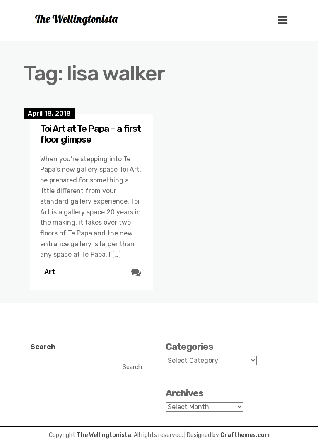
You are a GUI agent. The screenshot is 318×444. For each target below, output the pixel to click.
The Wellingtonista (104, 435)
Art (49, 272)
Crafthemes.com (245, 435)
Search (43, 347)
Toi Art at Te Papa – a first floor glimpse (90, 134)
